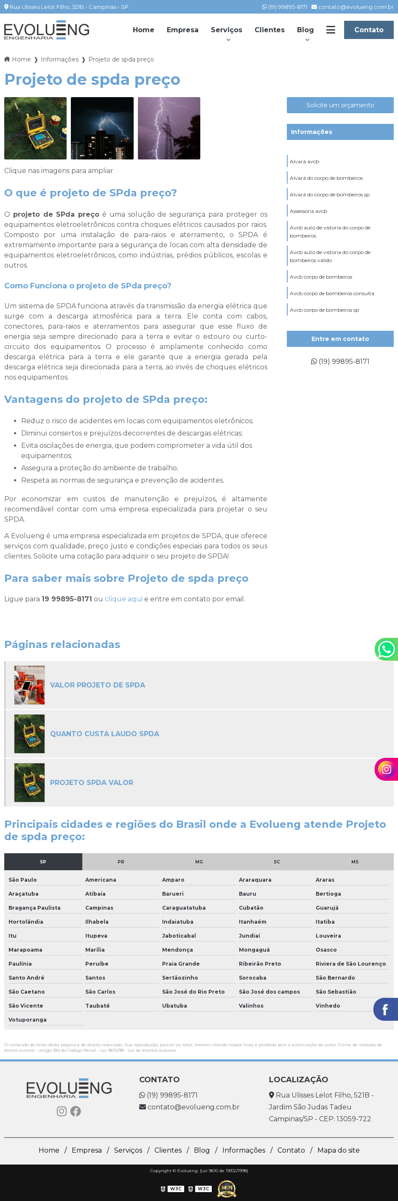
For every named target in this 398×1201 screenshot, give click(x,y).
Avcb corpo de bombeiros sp (324, 310)
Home (143, 30)
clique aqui (124, 599)
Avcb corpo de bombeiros (321, 277)
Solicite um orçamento (340, 105)
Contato (369, 30)
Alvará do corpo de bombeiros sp (330, 194)
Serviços (226, 30)
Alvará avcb (304, 161)
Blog (305, 30)
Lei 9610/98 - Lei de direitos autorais (138, 1050)
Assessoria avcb (308, 211)
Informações (311, 132)
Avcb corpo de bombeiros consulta (332, 293)
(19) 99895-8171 (284, 6)
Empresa (183, 30)
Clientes (270, 30)
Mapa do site (338, 1150)
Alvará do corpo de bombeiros (326, 178)
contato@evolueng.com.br (352, 6)
